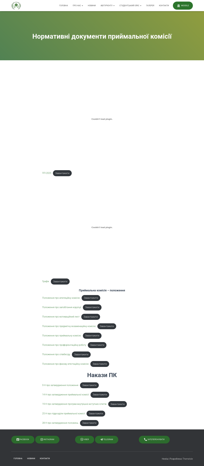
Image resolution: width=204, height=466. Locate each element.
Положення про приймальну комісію (61, 335)
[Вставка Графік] (102, 227)
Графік (45, 281)
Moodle (183, 5)
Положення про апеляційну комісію (61, 298)
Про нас (78, 5)
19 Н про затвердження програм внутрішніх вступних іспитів (74, 404)
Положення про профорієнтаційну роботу (64, 345)
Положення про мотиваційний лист (61, 317)
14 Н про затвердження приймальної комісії (65, 394)
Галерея (150, 5)
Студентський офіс (130, 5)
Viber (84, 439)
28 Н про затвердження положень (60, 423)
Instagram (47, 439)
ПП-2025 (46, 173)
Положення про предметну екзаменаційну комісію (69, 326)
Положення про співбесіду (56, 354)
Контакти (164, 5)
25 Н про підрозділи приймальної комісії (63, 413)
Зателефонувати (154, 439)
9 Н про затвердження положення (60, 385)
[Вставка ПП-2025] (102, 119)
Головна (63, 5)
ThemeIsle (188, 459)
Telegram (106, 439)
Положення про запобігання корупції (61, 307)
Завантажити (62, 173)
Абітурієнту (108, 5)
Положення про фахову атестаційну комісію (65, 364)
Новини (92, 5)
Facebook (23, 439)
